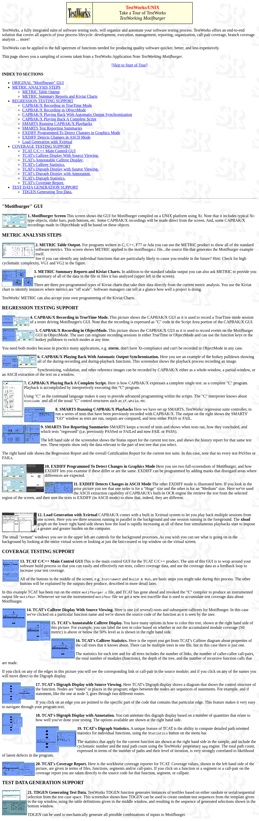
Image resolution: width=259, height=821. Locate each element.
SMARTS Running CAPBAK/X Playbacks (57, 123)
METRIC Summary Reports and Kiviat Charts (59, 96)
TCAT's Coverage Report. (43, 183)
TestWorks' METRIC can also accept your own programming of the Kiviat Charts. (68, 298)
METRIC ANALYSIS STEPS (36, 87)
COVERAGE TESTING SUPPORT (41, 146)
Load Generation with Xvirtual (47, 142)
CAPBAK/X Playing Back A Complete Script (59, 119)
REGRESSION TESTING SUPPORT (42, 101)
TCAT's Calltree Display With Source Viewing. (60, 155)
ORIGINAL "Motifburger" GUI (38, 83)
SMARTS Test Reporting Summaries (52, 128)
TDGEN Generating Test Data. (47, 192)
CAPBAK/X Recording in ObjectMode (54, 110)
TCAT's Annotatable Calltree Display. (52, 160)
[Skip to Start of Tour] (129, 65)
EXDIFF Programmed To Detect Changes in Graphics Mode (71, 133)
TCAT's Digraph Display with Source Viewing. (60, 169)
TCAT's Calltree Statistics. (43, 164)
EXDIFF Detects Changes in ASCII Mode (56, 137)
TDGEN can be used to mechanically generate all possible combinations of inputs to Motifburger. (107, 814)
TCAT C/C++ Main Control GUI (49, 151)
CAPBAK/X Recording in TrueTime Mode (57, 105)
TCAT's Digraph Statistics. (44, 178)
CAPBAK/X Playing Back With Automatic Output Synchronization (77, 114)
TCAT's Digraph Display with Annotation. (56, 173)
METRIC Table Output (41, 92)
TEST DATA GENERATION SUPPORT (45, 187)
